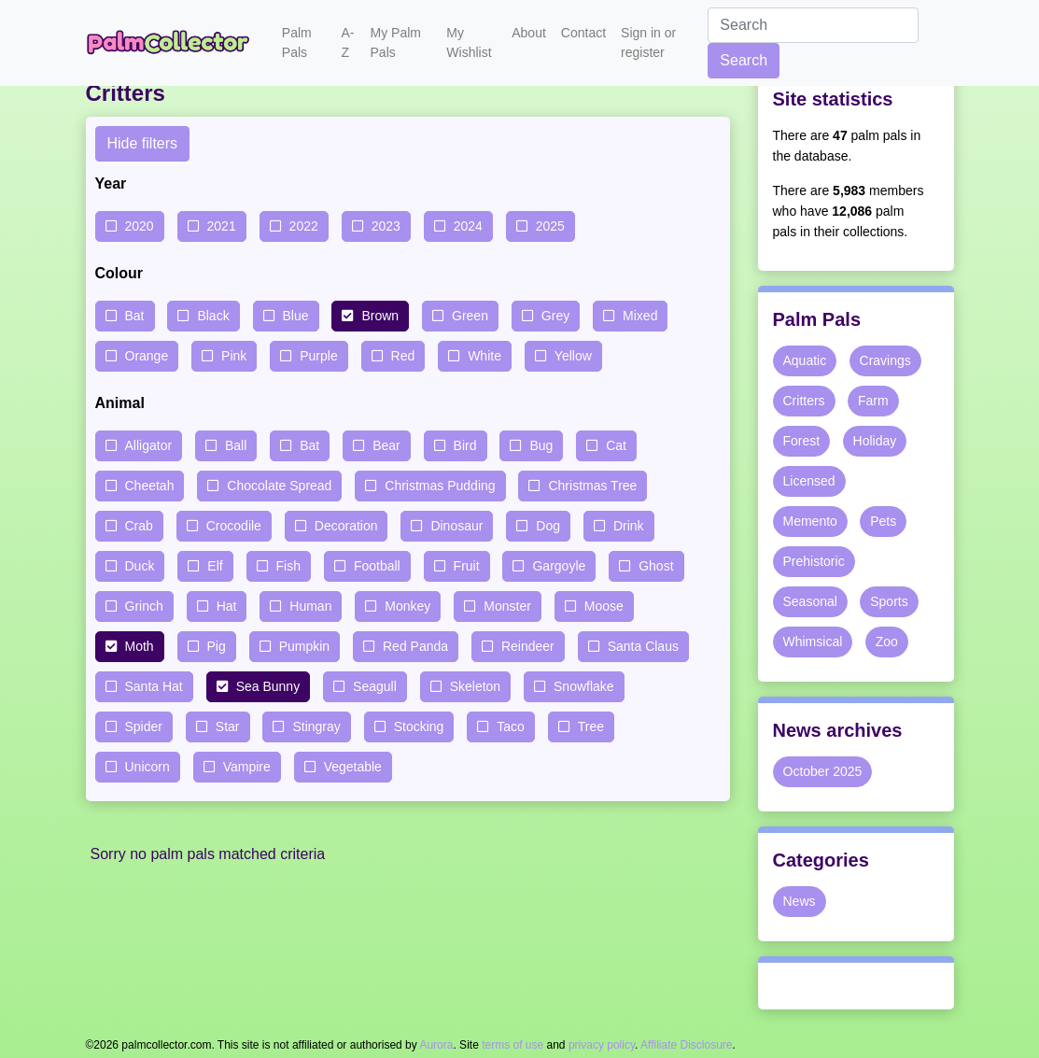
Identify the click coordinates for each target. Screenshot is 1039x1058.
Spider (143, 726)
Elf (214, 565)
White (484, 355)
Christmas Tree (592, 485)
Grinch (144, 606)
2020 (139, 226)
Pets (883, 521)
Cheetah (150, 485)
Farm (873, 400)
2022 (303, 226)
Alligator (149, 445)
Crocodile (233, 525)
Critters (804, 400)
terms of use (512, 1044)
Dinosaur (456, 525)
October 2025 (823, 771)
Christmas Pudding (440, 485)
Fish (288, 565)
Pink (233, 355)
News (799, 901)
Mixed (640, 315)
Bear (386, 445)
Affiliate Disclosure (686, 1044)
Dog (548, 525)
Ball (235, 445)
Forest (802, 440)
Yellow (573, 355)
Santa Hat (154, 686)
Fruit (467, 565)
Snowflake (584, 686)
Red (403, 355)
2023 (386, 226)
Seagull (375, 686)
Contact (583, 32)
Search (743, 60)
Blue (296, 315)
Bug (541, 445)
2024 (468, 226)
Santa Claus (643, 646)
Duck (140, 565)
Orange (147, 355)
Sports (888, 601)
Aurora (436, 1044)
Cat (616, 445)
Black (213, 315)
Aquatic (805, 360)
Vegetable (353, 766)
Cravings (885, 360)
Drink (628, 525)
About (529, 32)
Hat (227, 606)
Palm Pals (297, 42)
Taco (511, 726)
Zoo (887, 641)
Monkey (407, 606)
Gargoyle (558, 565)
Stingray (316, 726)
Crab (139, 525)
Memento (810, 521)
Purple (318, 355)
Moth (139, 646)
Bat (135, 315)
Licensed (809, 480)
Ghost (656, 565)
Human (310, 606)
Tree (591, 726)
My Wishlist (468, 42)
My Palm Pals (396, 42)
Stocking (419, 726)
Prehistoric (814, 561)
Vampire (247, 766)
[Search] (813, 25)
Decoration (346, 525)
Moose (604, 606)
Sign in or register (648, 42)
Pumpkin (304, 646)
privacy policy (602, 1044)
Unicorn (147, 766)
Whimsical (813, 641)
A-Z (347, 42)
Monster (507, 606)
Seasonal (810, 601)
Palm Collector (173, 43)
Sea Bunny (268, 686)
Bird (465, 445)
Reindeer (528, 646)
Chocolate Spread (279, 485)
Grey (555, 315)
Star (228, 726)
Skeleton (475, 686)
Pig (216, 646)
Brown (380, 315)
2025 (550, 226)
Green (470, 315)
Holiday (875, 440)
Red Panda (415, 646)
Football (377, 565)
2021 (221, 226)
